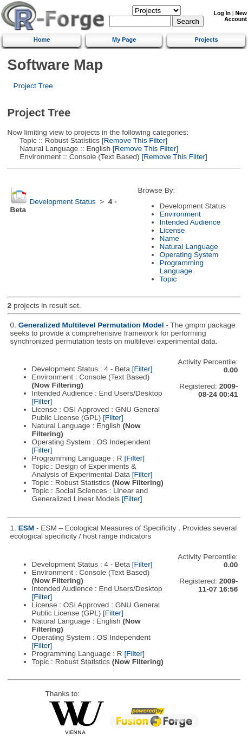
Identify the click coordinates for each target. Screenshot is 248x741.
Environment (180, 214)
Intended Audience (190, 222)
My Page (124, 39)
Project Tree (33, 86)
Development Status (62, 202)
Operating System (189, 255)
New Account (235, 16)
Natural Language (189, 246)
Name (169, 238)
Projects (206, 39)
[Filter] (142, 369)
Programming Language (182, 267)
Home (42, 39)
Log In (222, 13)
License (172, 230)
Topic (168, 279)
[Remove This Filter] (133, 140)
